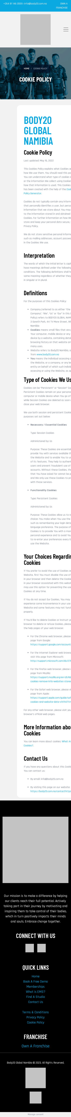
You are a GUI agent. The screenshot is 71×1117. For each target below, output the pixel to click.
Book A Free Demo (35, 981)
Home (35, 976)
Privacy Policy (35, 1017)
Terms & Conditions (35, 1012)
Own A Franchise (35, 1046)
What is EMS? (35, 992)
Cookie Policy (35, 1022)
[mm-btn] (65, 29)
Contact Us (35, 1002)
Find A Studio (35, 997)
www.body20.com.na (48, 354)
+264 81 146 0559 (13, 3)
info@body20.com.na (35, 3)
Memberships (35, 986)
